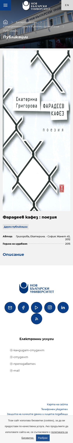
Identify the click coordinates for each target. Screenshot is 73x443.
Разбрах (43, 437)
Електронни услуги (36, 339)
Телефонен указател (54, 409)
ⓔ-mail (15, 370)
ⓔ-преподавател (23, 364)
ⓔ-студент (19, 357)
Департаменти (26, 22)
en (67, 5)
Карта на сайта (57, 404)
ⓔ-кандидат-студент (27, 350)
